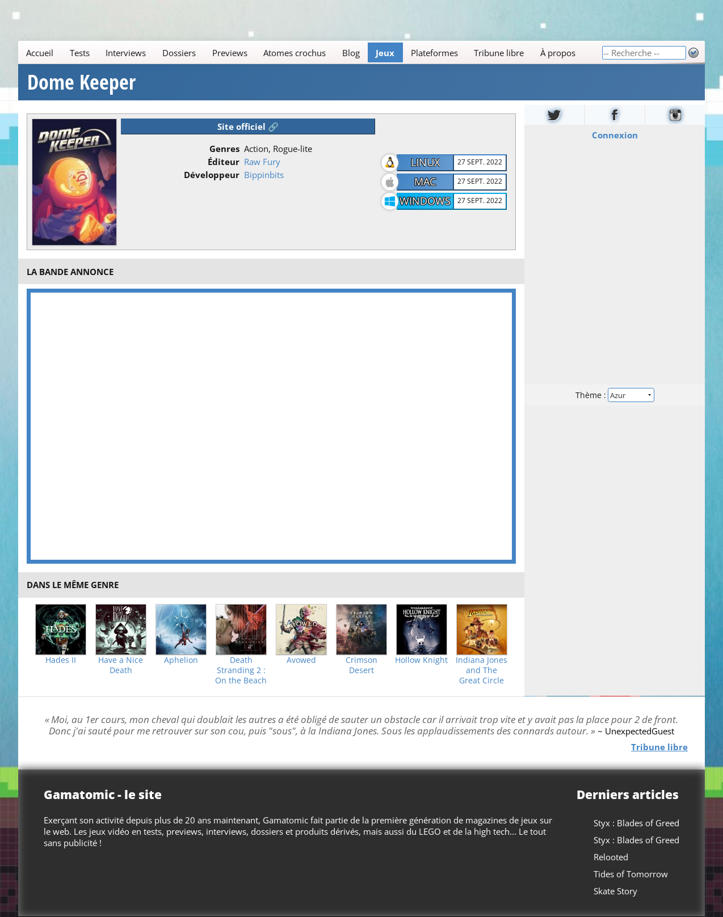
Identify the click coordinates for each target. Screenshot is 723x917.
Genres (224, 148)
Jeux (385, 52)
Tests (80, 52)
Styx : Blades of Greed (636, 823)
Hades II (60, 660)
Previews (229, 52)
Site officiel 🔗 (248, 126)
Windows (425, 201)
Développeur (211, 174)
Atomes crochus (294, 52)
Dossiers (179, 52)
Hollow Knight (421, 660)
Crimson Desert (361, 665)
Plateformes (434, 52)
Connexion (614, 135)
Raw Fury (262, 161)
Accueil (39, 52)
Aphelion (181, 660)
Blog (351, 52)
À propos (557, 52)
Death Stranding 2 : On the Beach (241, 670)
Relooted (611, 857)
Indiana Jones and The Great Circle (481, 670)
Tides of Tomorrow (631, 874)
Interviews (126, 52)
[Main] (310, 52)
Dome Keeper (81, 82)
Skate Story (615, 891)
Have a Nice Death (120, 665)
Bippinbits (264, 174)
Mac (425, 181)
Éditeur (223, 161)
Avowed (301, 660)
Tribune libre (499, 52)
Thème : (614, 395)
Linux (425, 162)
